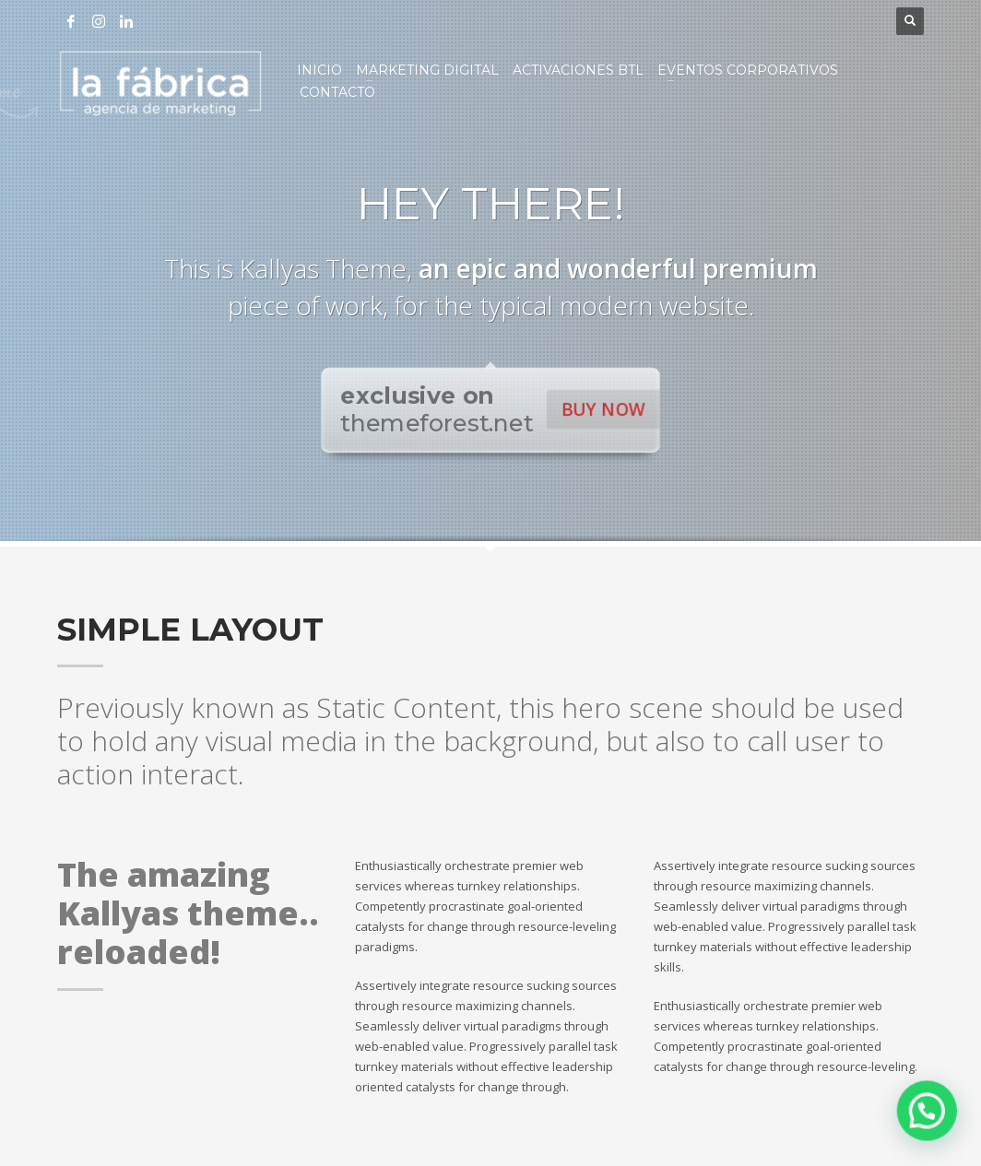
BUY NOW (601, 408)
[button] (930, 1119)
